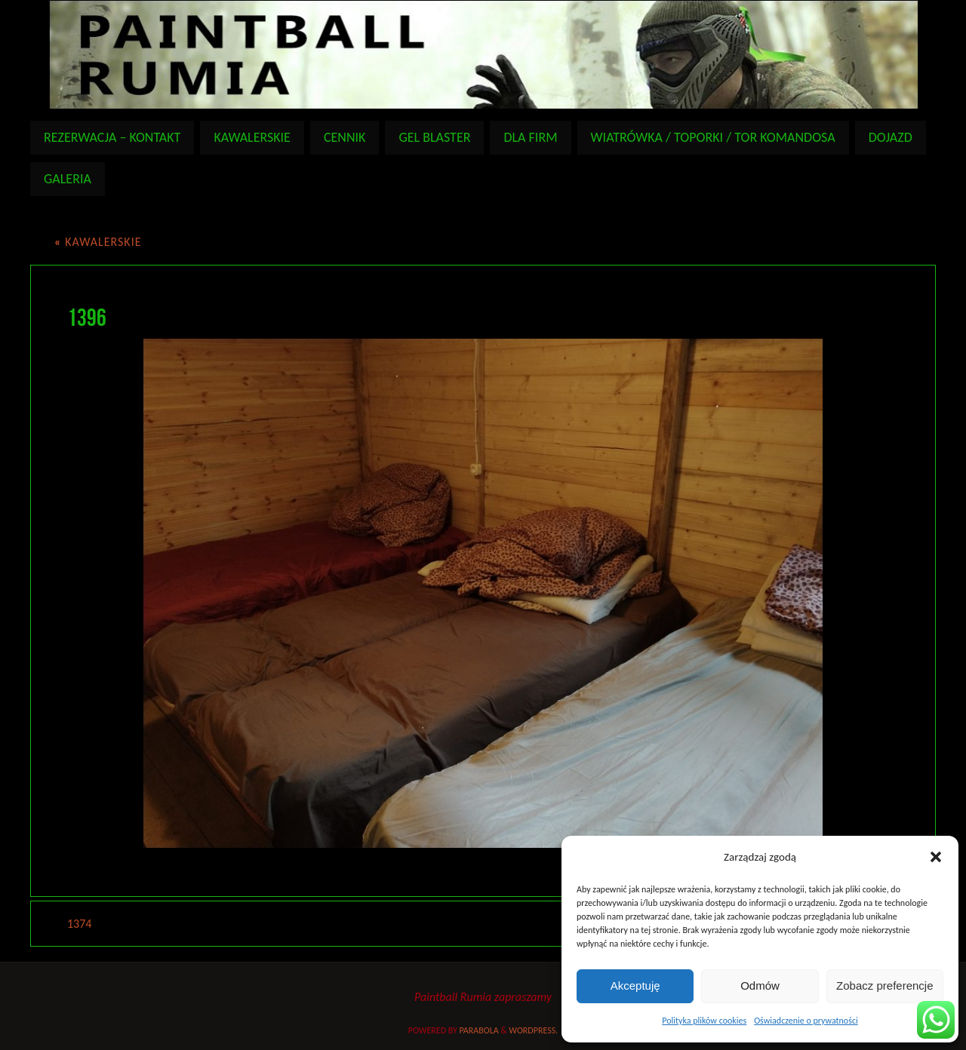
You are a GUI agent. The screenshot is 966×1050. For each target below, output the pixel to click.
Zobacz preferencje (884, 985)
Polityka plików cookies (704, 1020)
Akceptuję (635, 985)
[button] (935, 856)
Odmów (760, 985)
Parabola (479, 1030)
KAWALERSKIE (97, 242)
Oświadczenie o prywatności (806, 1020)
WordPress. (533, 1030)
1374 (79, 923)
